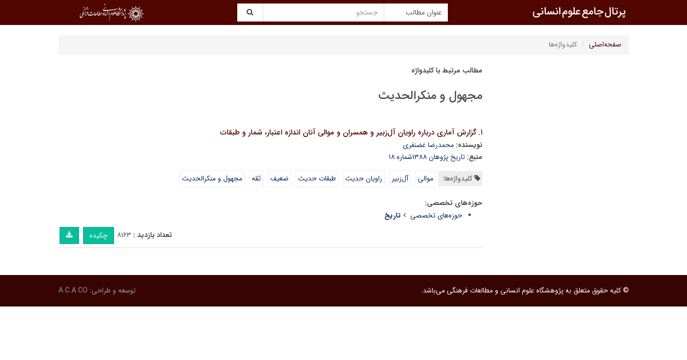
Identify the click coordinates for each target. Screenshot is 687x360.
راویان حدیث (363, 178)
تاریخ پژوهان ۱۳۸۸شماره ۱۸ (427, 157)
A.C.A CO (73, 290)
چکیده (99, 235)
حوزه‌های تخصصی (436, 215)
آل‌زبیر (400, 178)
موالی (425, 178)
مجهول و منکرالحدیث (212, 178)
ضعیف (279, 178)
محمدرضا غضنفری (428, 145)
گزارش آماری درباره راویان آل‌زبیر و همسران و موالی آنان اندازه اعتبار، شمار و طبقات (348, 132)
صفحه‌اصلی (605, 44)
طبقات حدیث (317, 178)
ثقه (256, 178)
